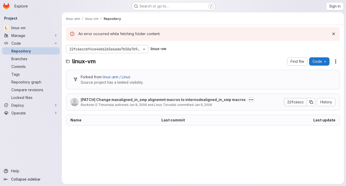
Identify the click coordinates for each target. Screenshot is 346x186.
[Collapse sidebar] (31, 179)
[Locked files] (31, 97)
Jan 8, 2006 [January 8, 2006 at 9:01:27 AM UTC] (138, 105)
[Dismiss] (334, 34)
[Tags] (31, 74)
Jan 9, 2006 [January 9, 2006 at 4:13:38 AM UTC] (203, 105)
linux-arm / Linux (116, 77)
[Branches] (31, 58)
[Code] (31, 43)
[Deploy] (31, 105)
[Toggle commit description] (251, 99)
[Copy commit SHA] (311, 102)
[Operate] (31, 113)
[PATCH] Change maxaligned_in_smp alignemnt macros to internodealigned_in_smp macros (163, 99)
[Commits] (31, 66)
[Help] (31, 171)
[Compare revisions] (31, 89)
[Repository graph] (31, 82)
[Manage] (31, 35)
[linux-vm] (31, 27)
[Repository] (31, 51)
